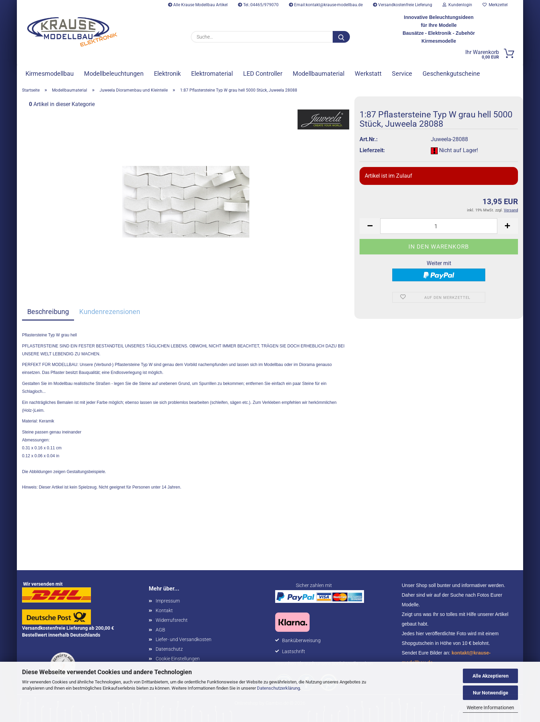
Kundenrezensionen (109, 311)
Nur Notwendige (490, 692)
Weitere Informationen (490, 707)
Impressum (168, 601)
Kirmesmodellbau (49, 73)
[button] (370, 226)
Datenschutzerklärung (278, 688)
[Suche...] (341, 37)
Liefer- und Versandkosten (183, 639)
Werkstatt (368, 73)
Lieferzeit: (372, 150)
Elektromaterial (212, 73)
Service (402, 73)
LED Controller (262, 73)
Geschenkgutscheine (451, 73)
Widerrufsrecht (172, 620)
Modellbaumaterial (318, 73)
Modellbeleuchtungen (114, 73)
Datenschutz (169, 649)
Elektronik (167, 73)
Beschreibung (48, 311)
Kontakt (164, 610)
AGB (160, 629)
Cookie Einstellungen (178, 658)
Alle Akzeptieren (491, 676)
